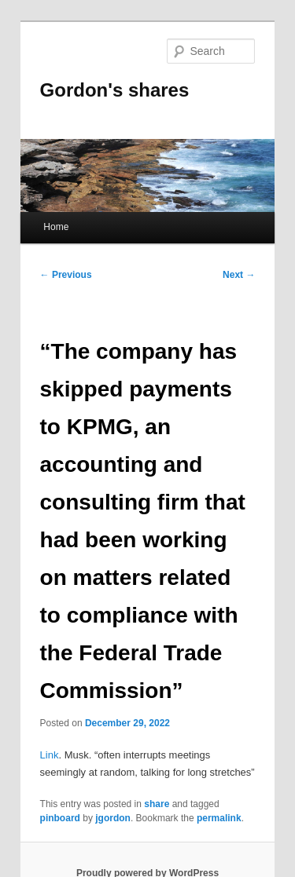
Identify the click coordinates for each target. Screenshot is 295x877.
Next (239, 274)
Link (49, 755)
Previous (66, 274)
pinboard (60, 818)
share (156, 803)
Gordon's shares (115, 89)
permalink (219, 818)
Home (55, 226)
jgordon (113, 818)
